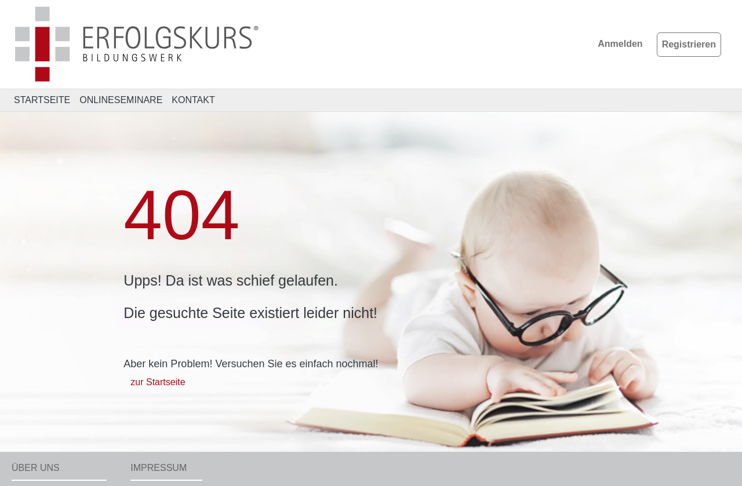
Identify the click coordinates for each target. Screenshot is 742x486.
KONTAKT (193, 100)
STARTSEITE (42, 100)
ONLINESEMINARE (120, 100)
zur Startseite (157, 382)
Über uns (36, 468)
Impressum (158, 468)
